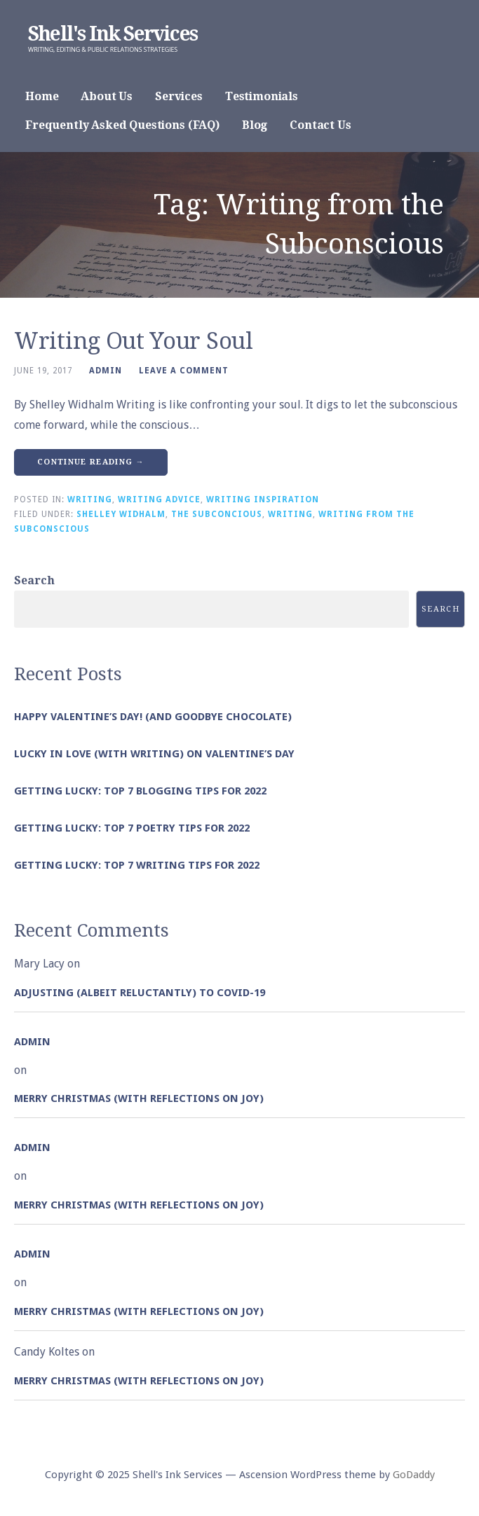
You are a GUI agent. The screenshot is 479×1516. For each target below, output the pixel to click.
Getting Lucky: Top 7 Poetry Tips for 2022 (132, 828)
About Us (107, 96)
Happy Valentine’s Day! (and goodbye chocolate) (153, 716)
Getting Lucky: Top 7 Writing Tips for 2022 (136, 865)
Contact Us (320, 125)
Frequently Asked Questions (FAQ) (122, 125)
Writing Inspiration (262, 499)
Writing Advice (159, 499)
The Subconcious (216, 514)
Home (41, 96)
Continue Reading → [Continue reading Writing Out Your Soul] (90, 462)
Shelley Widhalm (121, 514)
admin (105, 370)
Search (34, 580)
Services (179, 96)
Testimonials (261, 96)
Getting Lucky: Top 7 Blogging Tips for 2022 (140, 791)
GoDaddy (414, 1474)
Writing (89, 499)
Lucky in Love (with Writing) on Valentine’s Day (154, 753)
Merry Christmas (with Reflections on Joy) (139, 1098)
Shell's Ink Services (112, 34)
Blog (254, 125)
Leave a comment (184, 370)
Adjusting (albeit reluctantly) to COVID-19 (139, 992)
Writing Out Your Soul (133, 341)
